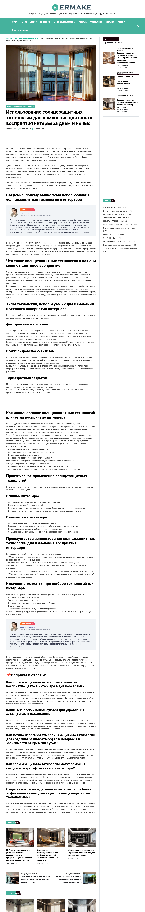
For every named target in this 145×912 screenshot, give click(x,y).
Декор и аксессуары (112, 207)
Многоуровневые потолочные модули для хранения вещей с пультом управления (81, 852)
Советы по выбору (111, 238)
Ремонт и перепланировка (115, 234)
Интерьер (45, 22)
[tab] (111, 39)
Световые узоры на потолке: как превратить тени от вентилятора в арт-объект (127, 103)
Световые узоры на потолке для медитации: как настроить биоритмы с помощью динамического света (127, 57)
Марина (14, 129)
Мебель (83, 22)
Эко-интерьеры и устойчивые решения (120, 248)
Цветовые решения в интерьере (20, 106)
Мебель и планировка (113, 221)
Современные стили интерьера (117, 241)
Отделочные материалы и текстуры (119, 228)
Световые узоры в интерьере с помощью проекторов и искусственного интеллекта (126, 81)
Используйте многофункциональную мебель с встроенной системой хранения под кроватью (47, 855)
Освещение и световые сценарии (125, 49)
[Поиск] (138, 26)
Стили (15, 22)
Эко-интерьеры (20, 30)
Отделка (110, 22)
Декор (33, 22)
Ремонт (121, 22)
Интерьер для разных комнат (116, 211)
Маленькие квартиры (64, 22)
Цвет (24, 22)
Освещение (96, 22)
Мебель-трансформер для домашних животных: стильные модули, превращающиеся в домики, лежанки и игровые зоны (19, 855)
